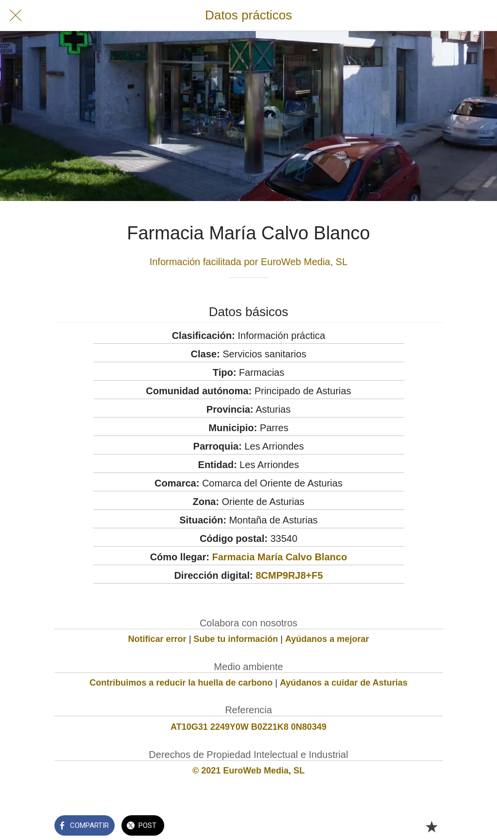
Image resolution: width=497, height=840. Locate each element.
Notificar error (157, 639)
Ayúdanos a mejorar (327, 639)
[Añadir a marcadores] (431, 826)
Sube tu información (235, 639)
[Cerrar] (15, 15)
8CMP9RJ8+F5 (289, 575)
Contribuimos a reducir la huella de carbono (181, 683)
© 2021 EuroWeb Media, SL (248, 770)
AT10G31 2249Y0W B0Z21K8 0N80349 (248, 727)
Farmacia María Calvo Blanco (279, 557)
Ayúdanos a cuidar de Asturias (344, 683)
